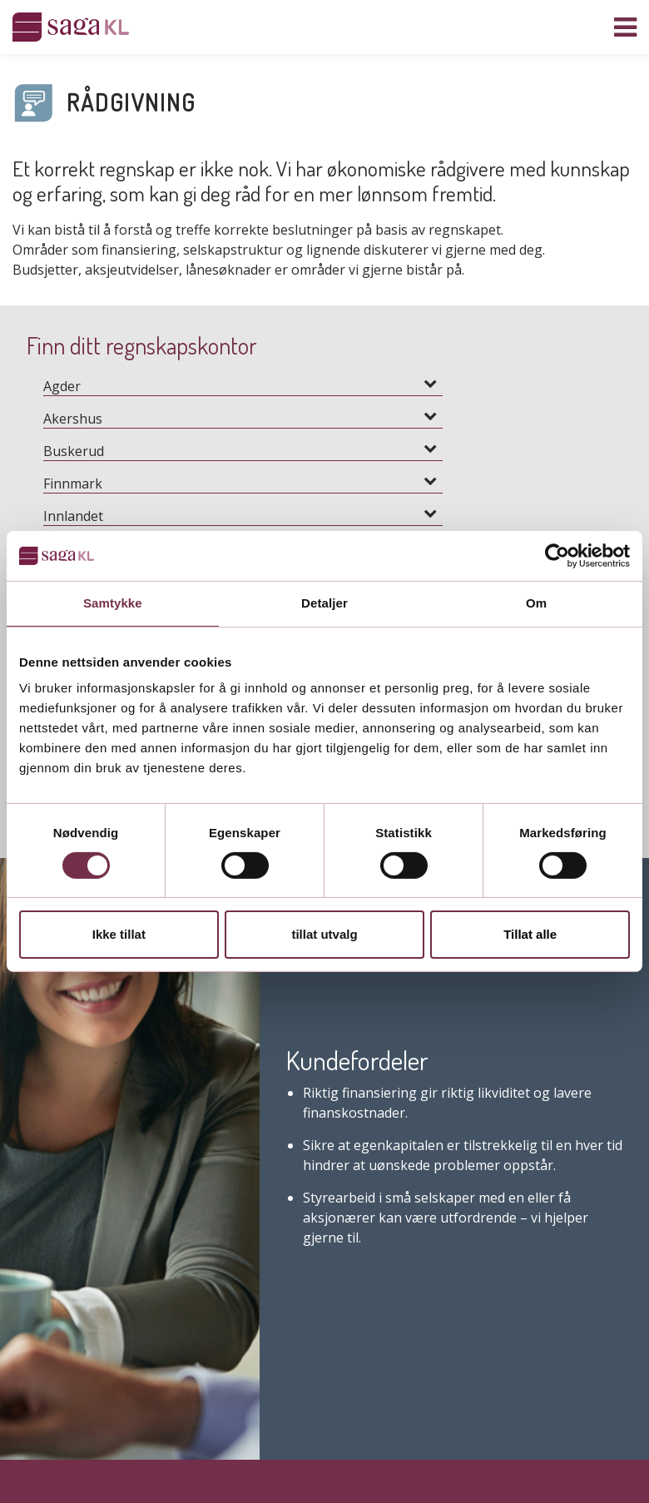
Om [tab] (536, 603)
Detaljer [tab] (324, 603)
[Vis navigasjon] (625, 27)
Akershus (72, 418)
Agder (62, 386)
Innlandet (73, 516)
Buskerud (73, 451)
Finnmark (72, 483)
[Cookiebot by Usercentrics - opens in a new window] (557, 555)
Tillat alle (530, 934)
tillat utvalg (324, 934)
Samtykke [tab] (112, 603)
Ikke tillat (119, 934)
